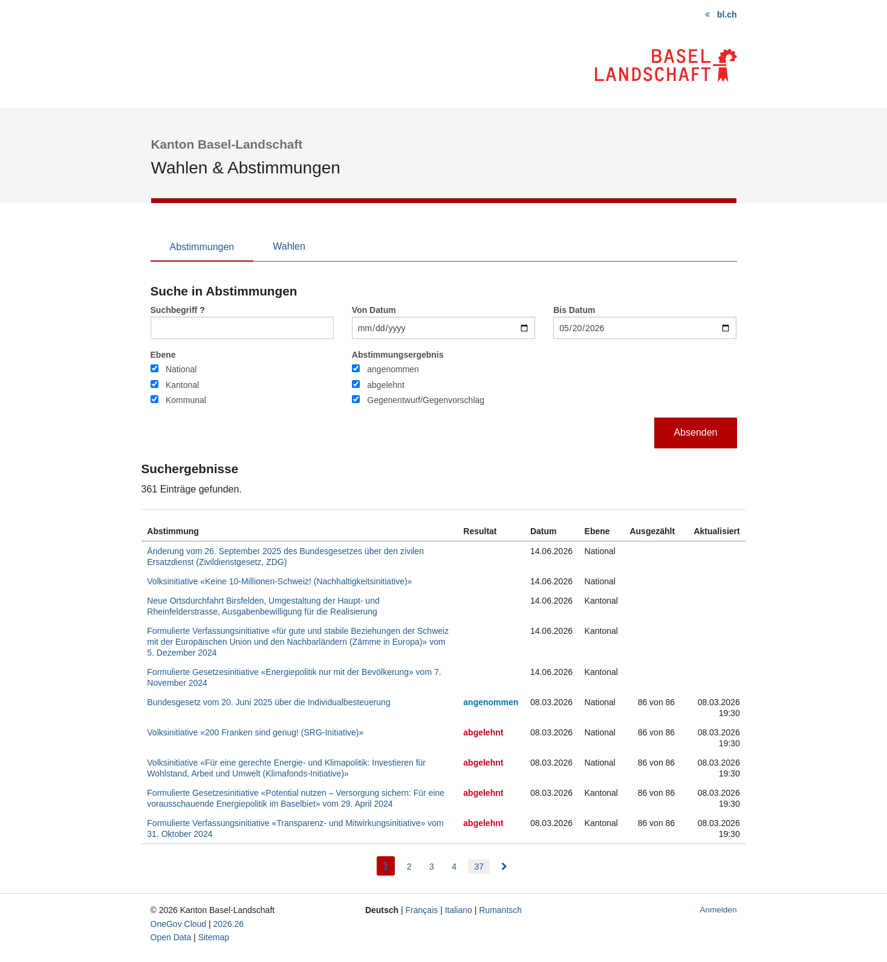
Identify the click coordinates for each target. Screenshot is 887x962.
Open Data (171, 937)
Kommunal (186, 400)
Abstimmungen (202, 247)
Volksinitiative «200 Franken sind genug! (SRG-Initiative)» (255, 732)
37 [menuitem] (479, 866)
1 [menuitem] (389, 864)
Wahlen (289, 246)
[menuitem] (504, 866)
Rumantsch (500, 910)
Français (422, 910)
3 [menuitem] (431, 866)
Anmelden (718, 909)
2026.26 (228, 924)
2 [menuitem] (409, 866)
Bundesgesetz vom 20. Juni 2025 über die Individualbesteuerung (268, 702)
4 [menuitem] (454, 866)
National (181, 369)
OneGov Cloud (179, 924)
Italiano (458, 910)
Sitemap (213, 937)
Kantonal (182, 385)
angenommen (393, 369)
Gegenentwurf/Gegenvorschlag (425, 400)
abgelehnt (386, 385)
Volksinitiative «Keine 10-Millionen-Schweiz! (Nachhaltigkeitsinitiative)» (279, 581)
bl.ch (727, 14)
